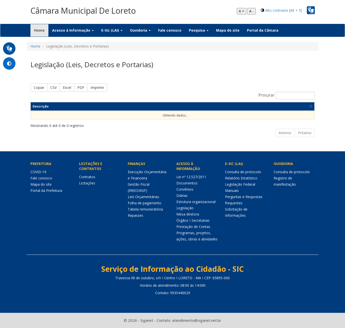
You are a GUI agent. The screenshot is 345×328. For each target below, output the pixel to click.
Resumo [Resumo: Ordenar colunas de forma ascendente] (95, 106)
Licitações (87, 183)
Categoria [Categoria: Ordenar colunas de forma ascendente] (146, 106)
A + (241, 11)
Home (41, 30)
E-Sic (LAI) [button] (111, 30)
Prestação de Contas (193, 226)
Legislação (185, 208)
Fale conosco (169, 30)
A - (251, 11)
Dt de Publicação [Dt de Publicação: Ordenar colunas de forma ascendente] (207, 106)
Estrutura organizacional (196, 201)
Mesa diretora (187, 214)
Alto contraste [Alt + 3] (283, 10)
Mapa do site (227, 30)
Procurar (286, 95)
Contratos (87, 176)
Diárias (182, 195)
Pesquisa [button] (199, 30)
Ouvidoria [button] (140, 30)
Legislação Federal (240, 184)
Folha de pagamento (144, 203)
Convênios (184, 189)
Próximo (305, 132)
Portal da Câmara (262, 30)
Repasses (135, 215)
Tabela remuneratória (145, 209)
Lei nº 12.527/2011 (191, 176)
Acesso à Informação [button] (73, 30)
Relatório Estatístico (241, 178)
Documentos (187, 183)
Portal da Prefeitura (46, 190)
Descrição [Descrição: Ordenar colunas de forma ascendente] (41, 106)
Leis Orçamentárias (143, 196)
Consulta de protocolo (243, 171)
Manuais (232, 190)
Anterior (285, 132)
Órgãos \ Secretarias (193, 220)
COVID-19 (38, 171)
